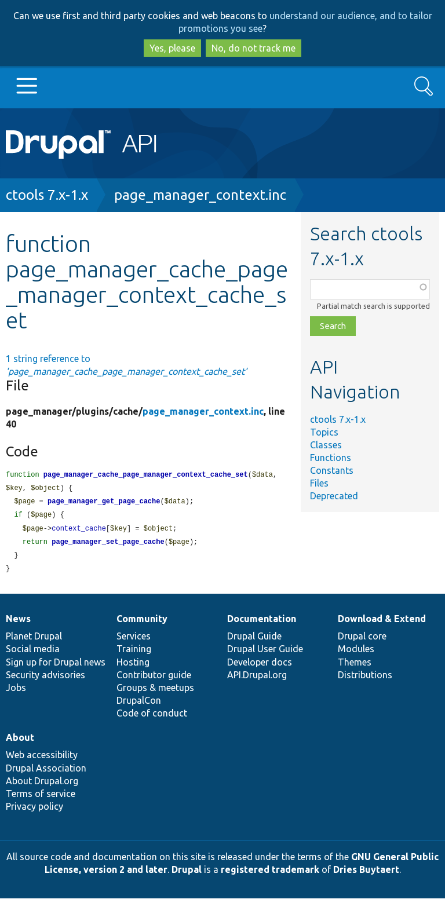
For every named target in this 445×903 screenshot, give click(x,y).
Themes (354, 666)
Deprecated (334, 496)
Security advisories (45, 679)
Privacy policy (34, 811)
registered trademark (270, 874)
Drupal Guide (254, 640)
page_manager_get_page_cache (104, 503)
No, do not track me (253, 48)
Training (133, 653)
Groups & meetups (155, 692)
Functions (330, 457)
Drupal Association (46, 772)
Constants (331, 470)
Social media (33, 653)
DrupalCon (138, 705)
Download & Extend (382, 623)
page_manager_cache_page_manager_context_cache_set (145, 475)
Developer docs (259, 666)
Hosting (132, 666)
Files (319, 483)
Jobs (16, 692)
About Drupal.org (42, 785)
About (20, 742)
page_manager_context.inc (200, 195)
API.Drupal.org (257, 679)
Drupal (187, 874)
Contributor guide (153, 679)
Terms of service (40, 798)
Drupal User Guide (265, 653)
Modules (356, 653)
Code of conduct (151, 717)
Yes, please (172, 48)
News (18, 623)
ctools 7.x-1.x (47, 195)
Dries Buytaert (366, 874)
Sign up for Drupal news (55, 666)
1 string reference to (126, 364)
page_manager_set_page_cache (108, 545)
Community (141, 623)
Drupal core (362, 640)
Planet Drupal (34, 640)
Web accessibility (42, 759)
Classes (326, 445)
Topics (324, 432)
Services (133, 640)
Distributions (365, 679)
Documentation (261, 623)
